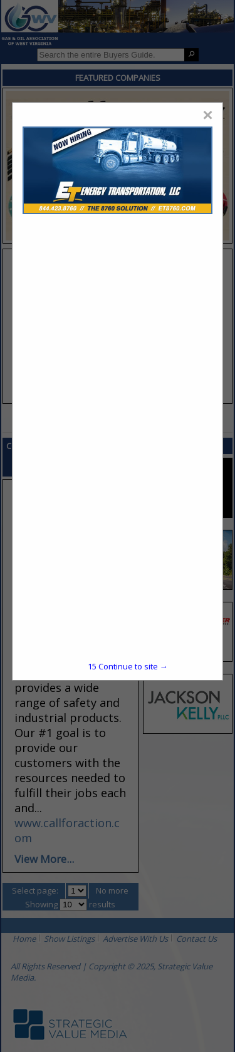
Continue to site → (128, 666)
